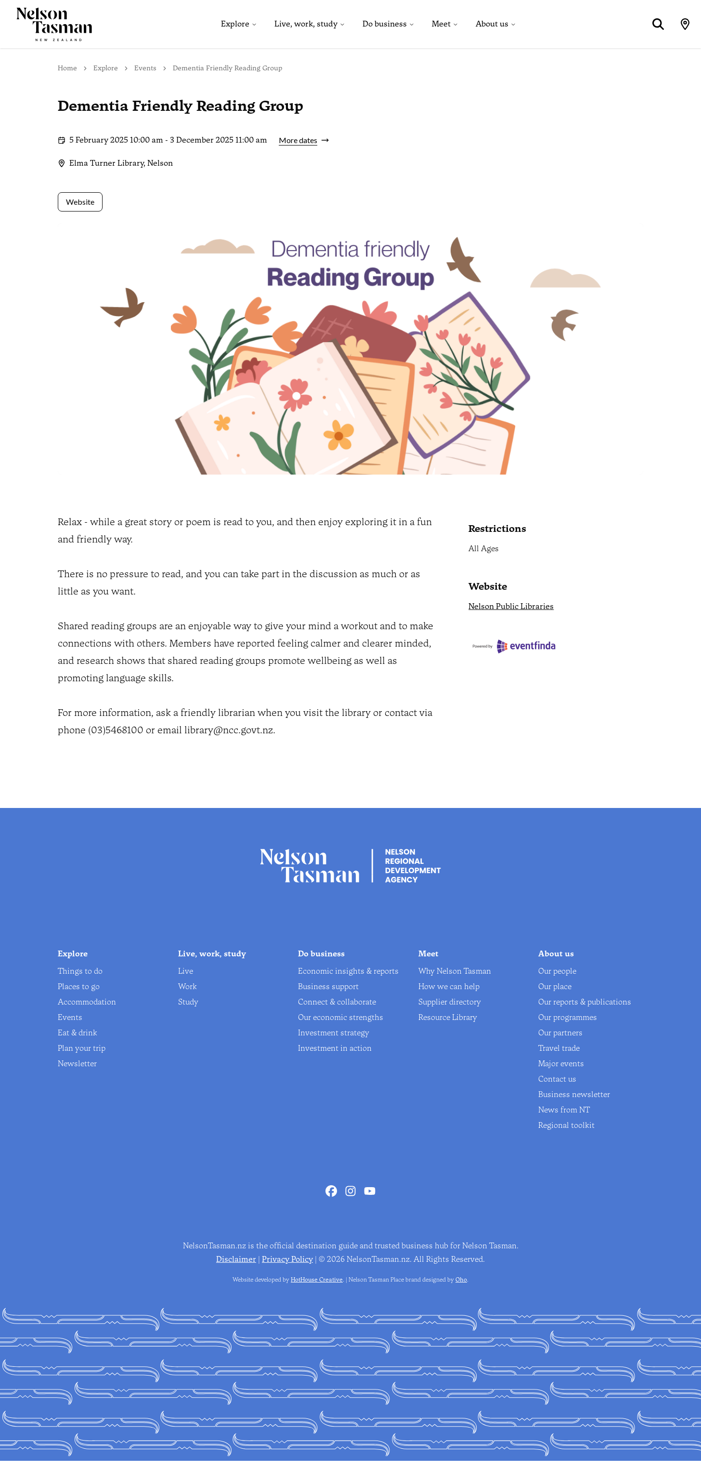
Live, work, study (303, 34)
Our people (557, 992)
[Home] (46, 34)
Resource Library (447, 1038)
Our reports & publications (584, 1023)
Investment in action (335, 1069)
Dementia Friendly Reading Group (227, 89)
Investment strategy (333, 1054)
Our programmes (567, 1038)
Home (67, 89)
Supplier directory (449, 1023)
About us (489, 34)
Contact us (557, 1100)
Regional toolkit (566, 1146)
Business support (328, 1007)
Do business (382, 34)
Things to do (80, 992)
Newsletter (77, 1084)
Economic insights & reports (348, 992)
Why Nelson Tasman (454, 992)
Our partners (560, 1054)
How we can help (449, 1007)
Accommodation (87, 1023)
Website (80, 223)
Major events (561, 1084)
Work (187, 1007)
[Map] (679, 34)
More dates (304, 161)
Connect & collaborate (337, 1023)
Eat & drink (77, 1054)
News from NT (564, 1131)
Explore (233, 34)
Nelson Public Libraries (511, 628)
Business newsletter (574, 1115)
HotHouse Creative (317, 1300)
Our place (554, 1007)
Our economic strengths (340, 1038)
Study (188, 1023)
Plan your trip (81, 1069)
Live (185, 992)
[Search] (652, 34)
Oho (461, 1300)
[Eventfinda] (555, 668)
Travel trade (559, 1069)
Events (145, 89)
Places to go (79, 1007)
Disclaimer (236, 1280)
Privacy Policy (287, 1280)
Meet (438, 34)
